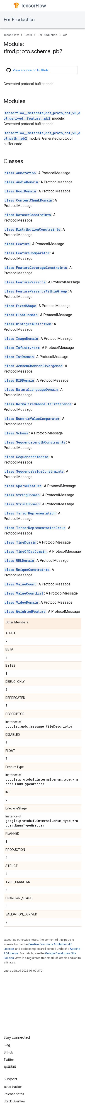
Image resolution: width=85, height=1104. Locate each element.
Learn (28, 35)
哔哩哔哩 (10, 1067)
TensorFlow (11, 35)
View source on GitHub (27, 70)
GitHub (8, 1052)
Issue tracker (13, 1087)
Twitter (9, 1059)
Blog (7, 1045)
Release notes (14, 1094)
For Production (19, 20)
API (65, 35)
